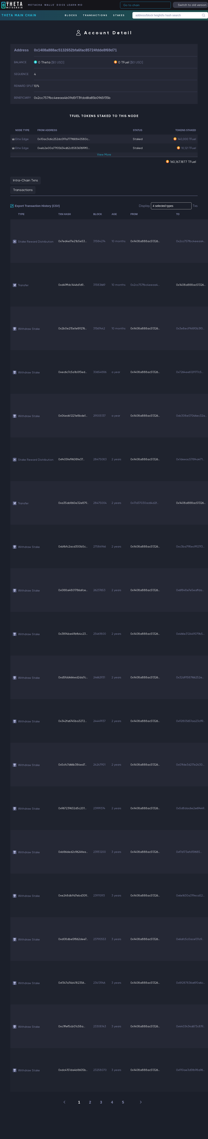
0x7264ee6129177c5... (189, 372)
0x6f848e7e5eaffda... (190, 590)
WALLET (49, 5)
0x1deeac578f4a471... (190, 459)
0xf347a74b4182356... (72, 982)
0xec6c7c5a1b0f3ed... (72, 372)
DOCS (61, 5)
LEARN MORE (74, 5)
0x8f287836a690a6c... (190, 982)
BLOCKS (71, 15)
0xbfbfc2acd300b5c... (73, 546)
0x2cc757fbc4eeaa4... (190, 241)
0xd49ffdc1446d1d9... (71, 284)
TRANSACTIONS (95, 15)
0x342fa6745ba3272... (72, 721)
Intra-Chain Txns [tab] (25, 180)
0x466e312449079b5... (190, 633)
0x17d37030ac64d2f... (144, 502)
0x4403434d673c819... (190, 1026)
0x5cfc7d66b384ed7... (72, 764)
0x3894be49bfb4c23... (73, 633)
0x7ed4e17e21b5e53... (72, 241)
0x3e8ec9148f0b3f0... (190, 328)
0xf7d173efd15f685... (189, 851)
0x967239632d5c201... (72, 808)
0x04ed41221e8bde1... (72, 415)
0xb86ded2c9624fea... (73, 851)
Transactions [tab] (23, 190)
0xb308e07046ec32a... (191, 415)
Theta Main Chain (18, 15)
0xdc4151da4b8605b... (73, 1070)
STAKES (119, 15)
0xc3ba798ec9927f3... (190, 546)
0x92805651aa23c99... (190, 721)
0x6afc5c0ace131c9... (189, 939)
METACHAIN (35, 5)
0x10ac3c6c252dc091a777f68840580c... (63, 139)
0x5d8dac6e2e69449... (191, 808)
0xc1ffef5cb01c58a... (71, 1026)
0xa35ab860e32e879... (73, 502)
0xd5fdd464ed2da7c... (73, 677)
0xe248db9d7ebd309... (73, 895)
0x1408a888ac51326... (145, 241)
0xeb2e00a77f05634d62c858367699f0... (63, 148)
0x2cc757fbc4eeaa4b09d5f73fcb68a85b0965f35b (72, 98)
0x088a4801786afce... (73, 590)
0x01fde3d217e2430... (190, 764)
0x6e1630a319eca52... (190, 895)
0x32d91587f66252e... (190, 677)
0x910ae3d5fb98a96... (190, 1070)
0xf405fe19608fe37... (71, 459)
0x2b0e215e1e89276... (72, 328)
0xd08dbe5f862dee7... (73, 939)
